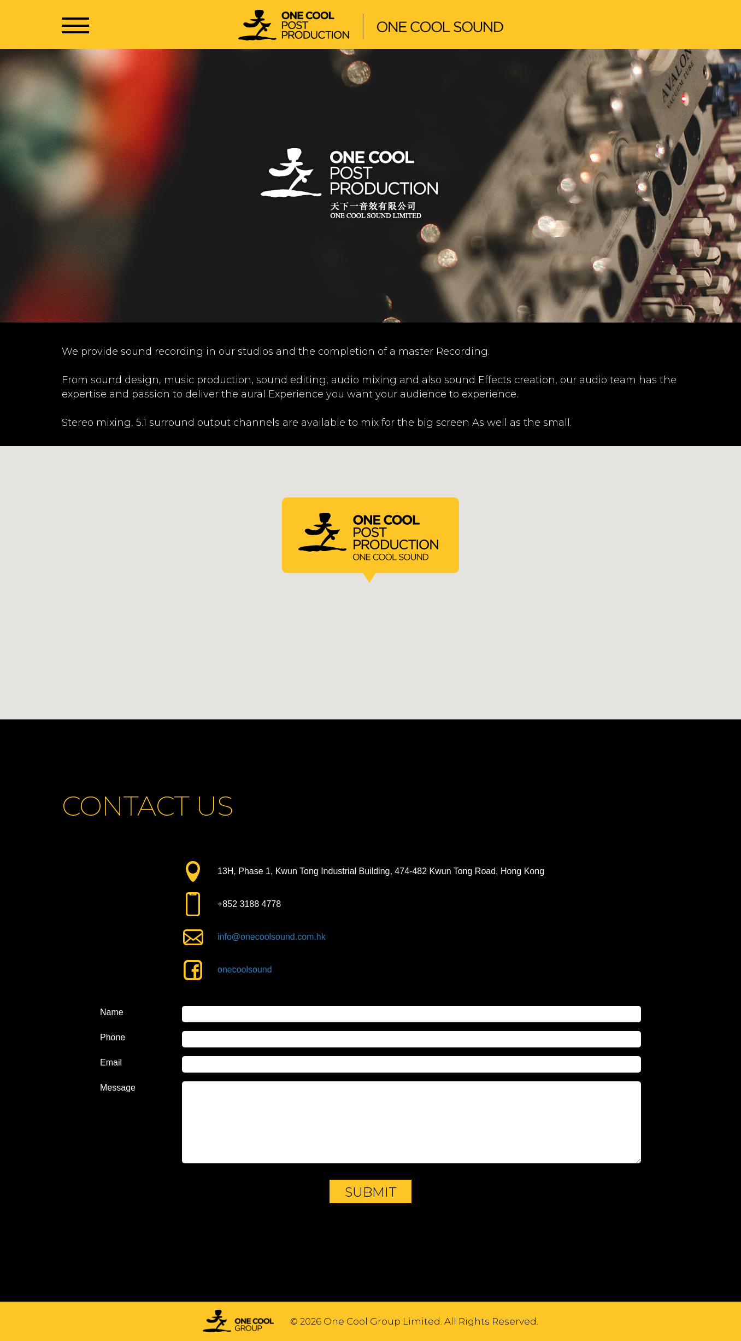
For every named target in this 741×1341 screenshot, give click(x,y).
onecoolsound (244, 969)
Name (112, 1012)
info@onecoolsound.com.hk (271, 936)
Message (118, 1088)
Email (111, 1062)
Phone (112, 1037)
